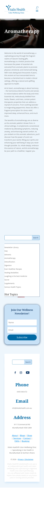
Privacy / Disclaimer (25, 459)
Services (17, 438)
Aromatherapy (9, 258)
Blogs (22, 435)
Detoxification (9, 262)
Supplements (9, 283)
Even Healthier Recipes (13, 269)
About (15, 435)
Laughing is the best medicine (15, 276)
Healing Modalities (11, 273)
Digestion (8, 265)
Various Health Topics (12, 287)
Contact (27, 438)
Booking (25, 441)
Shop (29, 435)
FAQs (17, 441)
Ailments (7, 255)
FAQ (6, 251)
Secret (6, 280)
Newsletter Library (11, 247)
